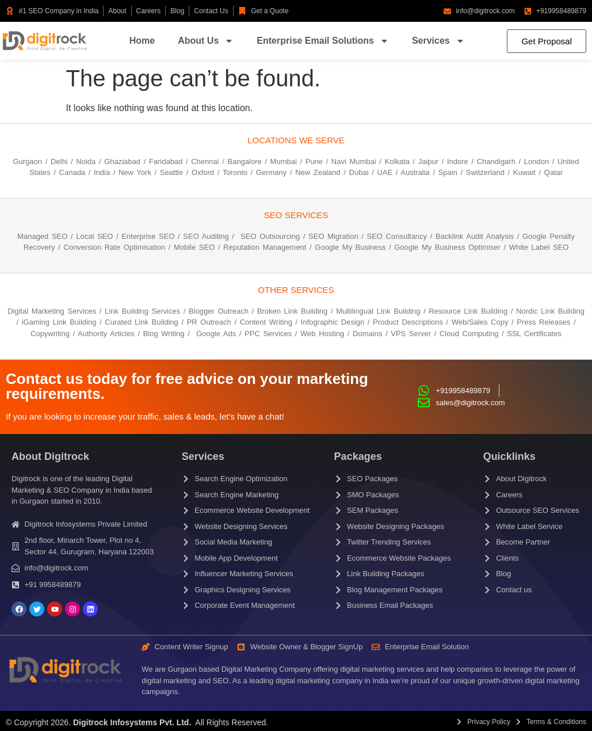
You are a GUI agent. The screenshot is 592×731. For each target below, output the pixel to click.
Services (438, 41)
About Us (206, 41)
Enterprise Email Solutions (323, 41)
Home (142, 40)
